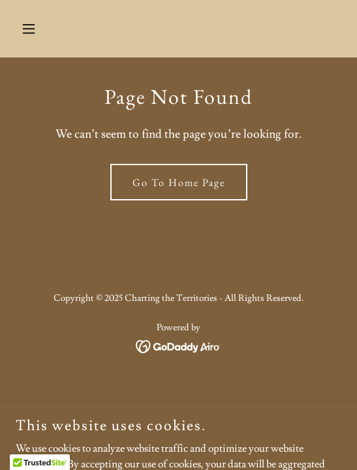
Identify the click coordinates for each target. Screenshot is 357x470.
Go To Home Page (178, 182)
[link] (178, 344)
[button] (40, 29)
